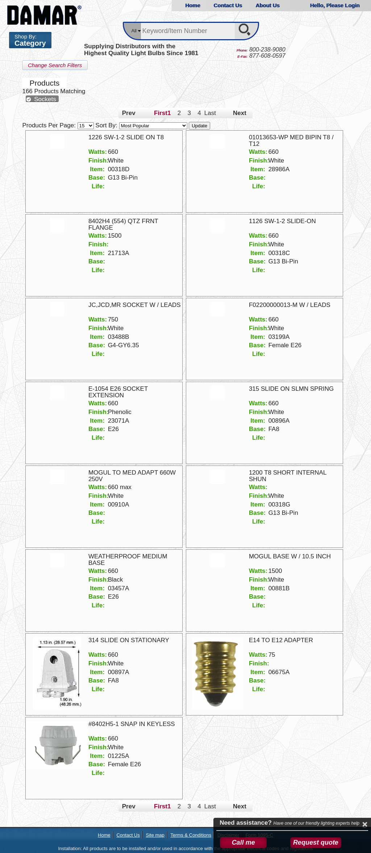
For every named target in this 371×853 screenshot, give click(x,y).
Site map (155, 835)
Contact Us (227, 5)
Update (199, 125)
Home (192, 5)
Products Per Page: (58, 125)
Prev (129, 113)
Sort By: (142, 125)
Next (239, 113)
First (159, 113)
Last (209, 113)
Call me (243, 842)
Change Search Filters (55, 65)
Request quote (315, 842)
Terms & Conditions (191, 835)
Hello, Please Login (335, 5)
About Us (267, 5)
